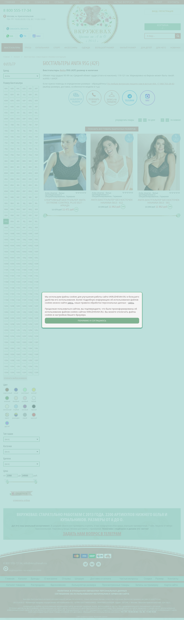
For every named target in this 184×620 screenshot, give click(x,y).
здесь (70, 302)
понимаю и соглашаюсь (92, 320)
